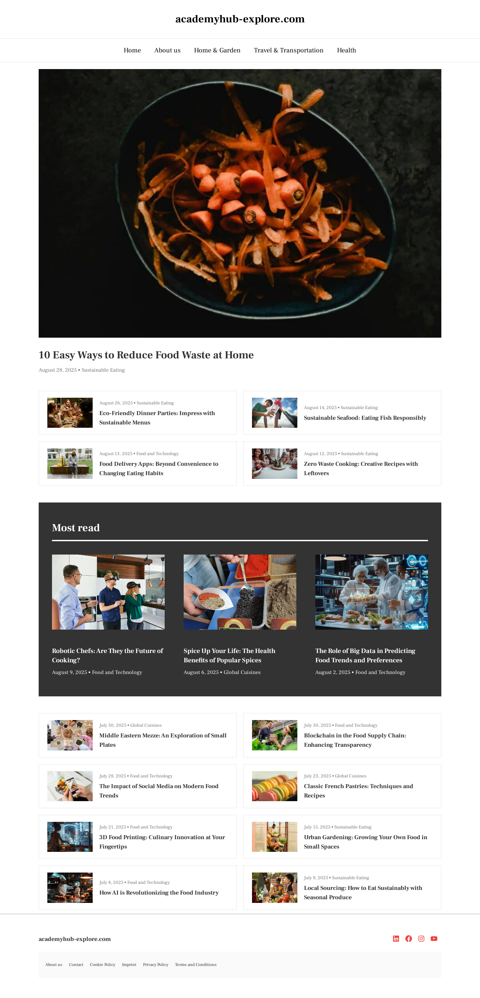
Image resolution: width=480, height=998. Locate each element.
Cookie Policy (102, 964)
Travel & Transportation (289, 50)
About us (167, 50)
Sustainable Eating (103, 370)
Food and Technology (157, 454)
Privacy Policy (155, 964)
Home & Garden (217, 50)
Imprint (129, 964)
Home (132, 50)
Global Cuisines (242, 672)
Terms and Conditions (196, 964)
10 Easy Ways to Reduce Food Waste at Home (146, 355)
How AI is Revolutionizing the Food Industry (159, 893)
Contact (76, 964)
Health (346, 50)
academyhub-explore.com (75, 939)
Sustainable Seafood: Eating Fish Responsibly (365, 418)
